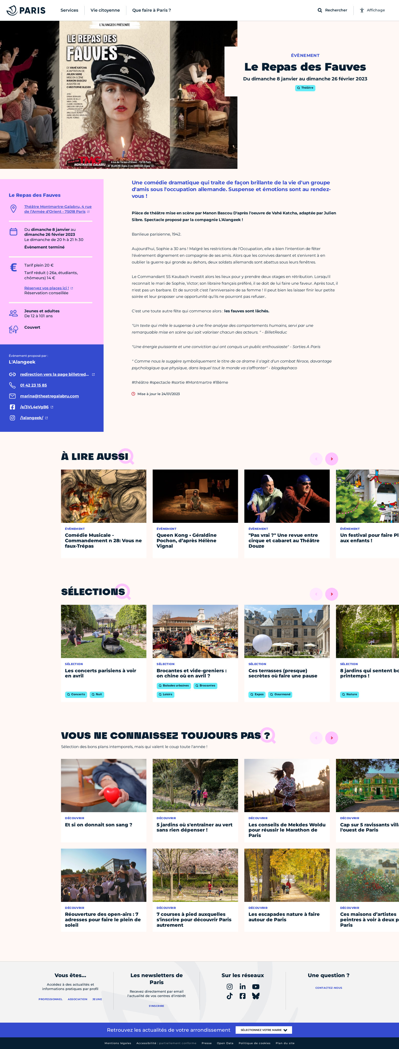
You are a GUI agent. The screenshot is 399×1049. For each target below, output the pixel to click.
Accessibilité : (166, 1043)
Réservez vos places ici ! (46, 288)
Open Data (225, 1043)
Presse (207, 1043)
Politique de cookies (255, 1043)
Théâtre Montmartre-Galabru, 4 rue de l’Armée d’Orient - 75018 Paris (58, 209)
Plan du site (285, 1043)
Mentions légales (118, 1043)
